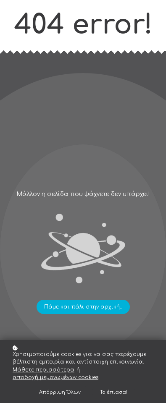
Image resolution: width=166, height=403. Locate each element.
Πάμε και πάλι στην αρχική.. (83, 307)
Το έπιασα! (113, 392)
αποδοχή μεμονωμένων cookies (55, 377)
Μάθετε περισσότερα (43, 370)
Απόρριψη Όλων (60, 392)
